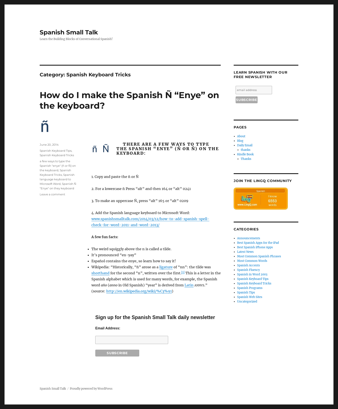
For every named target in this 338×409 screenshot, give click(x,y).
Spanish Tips (246, 292)
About (241, 136)
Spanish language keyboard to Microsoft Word (57, 179)
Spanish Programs (250, 288)
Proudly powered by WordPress (91, 388)
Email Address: (107, 328)
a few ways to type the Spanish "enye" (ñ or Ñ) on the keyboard (58, 165)
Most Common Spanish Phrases (259, 256)
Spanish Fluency (248, 270)
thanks (245, 150)
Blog (240, 141)
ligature (166, 267)
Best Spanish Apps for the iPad (258, 243)
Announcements (248, 238)
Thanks (246, 159)
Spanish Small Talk (69, 32)
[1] (183, 272)
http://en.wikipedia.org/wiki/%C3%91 (139, 291)
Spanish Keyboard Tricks (57, 155)
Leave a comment (52, 194)
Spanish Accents (248, 265)
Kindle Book (245, 154)
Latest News (245, 252)
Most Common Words (252, 261)
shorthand (100, 273)
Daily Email (244, 145)
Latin (189, 285)
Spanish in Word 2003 (252, 274)
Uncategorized (247, 301)
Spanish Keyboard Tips (56, 150)
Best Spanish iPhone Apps (255, 247)
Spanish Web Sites (249, 297)
